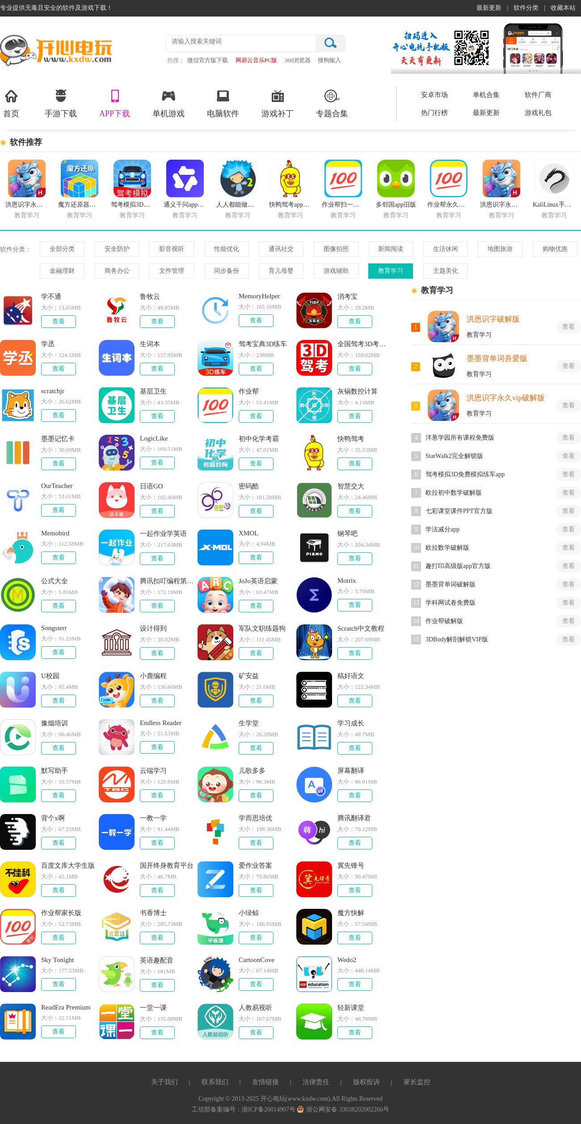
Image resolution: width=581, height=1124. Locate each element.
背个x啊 (53, 818)
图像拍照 (336, 249)
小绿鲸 (249, 912)
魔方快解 (350, 912)
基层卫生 (153, 391)
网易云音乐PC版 (257, 60)
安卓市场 (434, 94)
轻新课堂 (350, 1007)
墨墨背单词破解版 (450, 584)
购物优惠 (555, 249)
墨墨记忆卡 (58, 438)
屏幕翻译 (350, 770)
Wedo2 (346, 959)
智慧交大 (350, 486)
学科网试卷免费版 (450, 602)
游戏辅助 (336, 270)
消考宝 (347, 296)
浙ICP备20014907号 (269, 1109)
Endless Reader (160, 722)
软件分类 (526, 7)
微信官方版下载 (207, 60)
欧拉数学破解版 (447, 547)
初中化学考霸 (259, 438)
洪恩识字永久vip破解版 (506, 398)
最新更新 (488, 7)
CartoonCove (256, 959)
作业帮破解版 (444, 621)
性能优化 (226, 249)
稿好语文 (350, 675)
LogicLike (154, 438)
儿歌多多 (252, 770)
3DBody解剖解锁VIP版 (456, 639)
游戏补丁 (277, 103)
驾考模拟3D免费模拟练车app (465, 474)
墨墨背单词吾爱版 (497, 358)
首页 (11, 103)
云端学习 (153, 770)
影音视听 (171, 249)
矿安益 (249, 675)
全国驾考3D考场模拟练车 (364, 344)
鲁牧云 (150, 296)
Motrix (346, 580)
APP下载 (114, 103)
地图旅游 (500, 249)
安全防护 (117, 249)
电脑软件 (223, 103)
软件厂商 (538, 94)
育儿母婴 (281, 270)
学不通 (51, 296)
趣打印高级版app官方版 (458, 566)
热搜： (176, 60)
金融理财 (62, 270)
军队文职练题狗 (262, 628)
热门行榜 (434, 112)
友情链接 (265, 1082)
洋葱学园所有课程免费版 (459, 437)
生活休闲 (445, 249)
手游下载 (61, 103)
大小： (50, 307)
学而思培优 (255, 818)
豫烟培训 (54, 723)
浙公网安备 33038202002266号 (343, 1109)
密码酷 (249, 486)
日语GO (151, 486)
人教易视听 (255, 1007)
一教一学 (153, 818)
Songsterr (54, 628)
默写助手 (54, 770)
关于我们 (164, 1082)
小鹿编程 (153, 675)
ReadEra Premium (65, 1007)
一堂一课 (153, 1007)
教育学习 (390, 270)
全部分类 (62, 249)
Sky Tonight (57, 959)
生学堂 (249, 723)
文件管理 (171, 270)
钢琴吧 (347, 533)
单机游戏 (168, 103)
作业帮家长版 (61, 912)
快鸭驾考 (350, 438)
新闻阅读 (390, 249)
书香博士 (153, 912)
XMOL (248, 533)
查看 (58, 321)
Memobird (55, 533)
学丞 (48, 344)
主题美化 (445, 270)
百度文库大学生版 (68, 865)
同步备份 (226, 270)
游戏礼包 (538, 112)
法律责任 (316, 1082)
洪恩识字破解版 (493, 319)
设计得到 (153, 628)
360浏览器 (298, 60)
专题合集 (332, 103)
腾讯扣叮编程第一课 (167, 581)
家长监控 (417, 1082)
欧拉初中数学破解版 (453, 492)
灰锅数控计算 (357, 391)
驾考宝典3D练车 (263, 344)
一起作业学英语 (163, 533)
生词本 (150, 344)
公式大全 (54, 581)
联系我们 (215, 1082)
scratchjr (52, 390)
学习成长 (350, 723)
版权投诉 (366, 1082)
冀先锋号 (350, 865)
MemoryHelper (259, 296)
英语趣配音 (156, 960)
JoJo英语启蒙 (258, 581)
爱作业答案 (255, 865)
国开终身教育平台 (167, 865)
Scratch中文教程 (360, 628)
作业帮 (249, 391)
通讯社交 (281, 249)
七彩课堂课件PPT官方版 (459, 511)
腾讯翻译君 (354, 818)
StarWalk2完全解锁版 (454, 456)
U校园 (50, 675)
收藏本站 (563, 7)
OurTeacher (57, 485)
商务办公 (117, 270)
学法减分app (442, 529)
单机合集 (486, 94)
